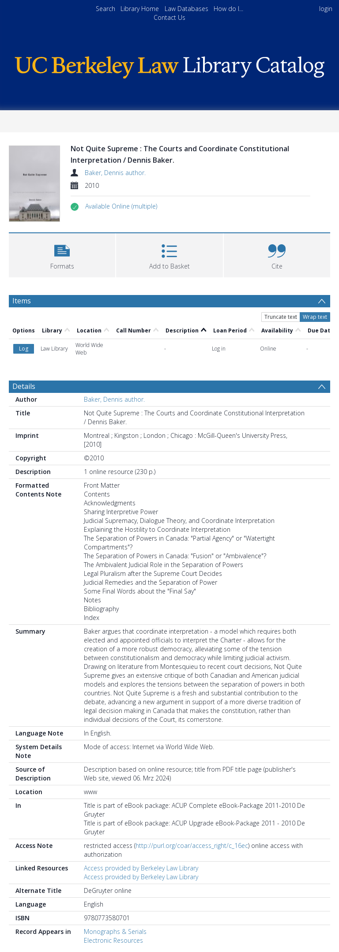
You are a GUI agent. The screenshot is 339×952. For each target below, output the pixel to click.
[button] (121, 206)
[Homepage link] (169, 65)
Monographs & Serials (115, 863)
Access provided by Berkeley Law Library (141, 799)
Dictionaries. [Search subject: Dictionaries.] (36, 913)
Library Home (140, 8)
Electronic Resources (113, 872)
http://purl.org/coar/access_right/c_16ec (192, 777)
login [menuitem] (325, 8)
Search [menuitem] (105, 8)
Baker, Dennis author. (115, 172)
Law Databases (186, 8)
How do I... (228, 8)
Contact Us (169, 17)
